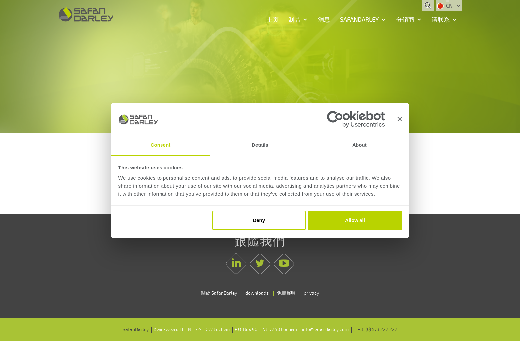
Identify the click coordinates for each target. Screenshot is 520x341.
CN (445, 6)
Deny (259, 220)
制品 (294, 19)
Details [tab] (260, 145)
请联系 (441, 19)
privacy (311, 293)
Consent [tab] (161, 145)
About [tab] (359, 145)
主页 (273, 19)
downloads (257, 293)
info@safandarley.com (325, 329)
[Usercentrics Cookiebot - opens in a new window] (356, 119)
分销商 (405, 19)
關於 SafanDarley (219, 293)
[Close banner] (399, 119)
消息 (324, 19)
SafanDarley (359, 19)
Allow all (355, 220)
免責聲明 (286, 293)
